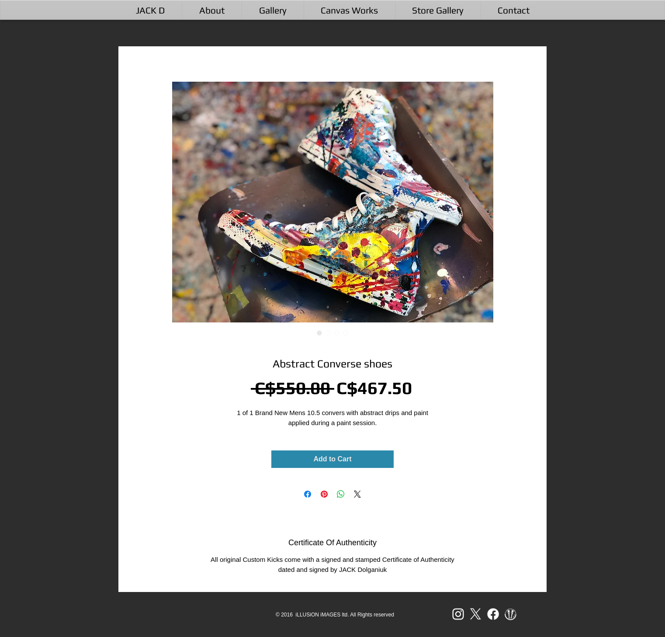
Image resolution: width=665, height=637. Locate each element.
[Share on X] (357, 494)
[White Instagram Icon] (458, 614)
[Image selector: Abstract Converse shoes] (319, 333)
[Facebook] (493, 614)
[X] (475, 614)
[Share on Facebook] (307, 494)
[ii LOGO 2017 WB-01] (510, 614)
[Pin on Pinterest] (324, 494)
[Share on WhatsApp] (341, 494)
